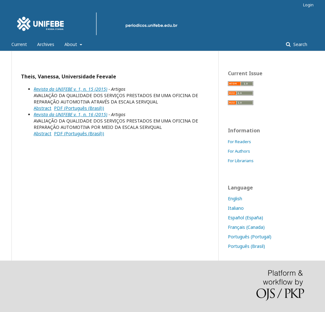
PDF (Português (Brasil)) (79, 108)
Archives (45, 44)
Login (308, 5)
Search (299, 44)
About (71, 44)
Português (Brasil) (246, 246)
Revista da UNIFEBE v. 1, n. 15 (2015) (70, 89)
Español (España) (245, 218)
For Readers (239, 141)
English (235, 199)
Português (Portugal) (249, 237)
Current (19, 44)
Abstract (42, 108)
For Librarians (241, 160)
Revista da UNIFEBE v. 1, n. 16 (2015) (70, 114)
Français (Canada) (246, 227)
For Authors (239, 151)
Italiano (236, 208)
